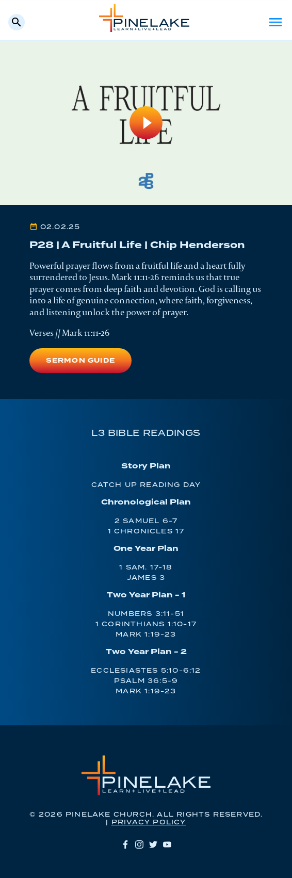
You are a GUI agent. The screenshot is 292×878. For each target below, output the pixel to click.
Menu (275, 22)
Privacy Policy (148, 822)
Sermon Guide (80, 361)
